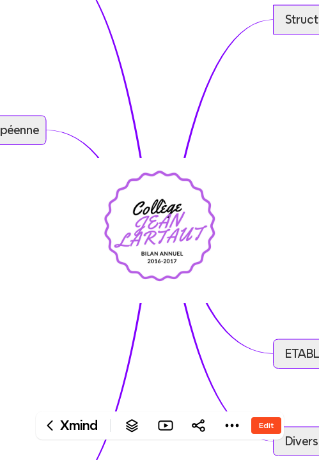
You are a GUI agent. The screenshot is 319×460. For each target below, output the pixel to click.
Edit (266, 425)
